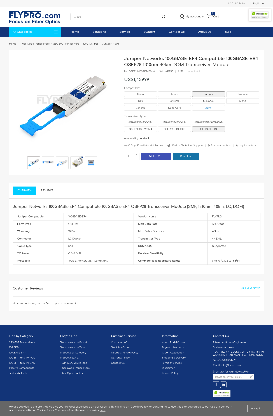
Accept (255, 408)
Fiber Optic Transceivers (75, 368)
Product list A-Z (69, 358)
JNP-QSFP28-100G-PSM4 (209, 122)
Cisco (140, 94)
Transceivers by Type (72, 347)
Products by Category (73, 352)
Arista (174, 94)
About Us (204, 31)
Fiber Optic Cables (71, 373)
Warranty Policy (120, 358)
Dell (140, 101)
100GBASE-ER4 (208, 129)
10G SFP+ (14, 347)
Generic (140, 108)
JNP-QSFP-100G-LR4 (174, 122)
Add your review (250, 288)
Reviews (47, 190)
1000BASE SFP (17, 352)
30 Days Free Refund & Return (145, 145)
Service (125, 31)
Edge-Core (174, 108)
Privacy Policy (170, 373)
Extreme (174, 101)
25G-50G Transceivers (22, 342)
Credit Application (173, 352)
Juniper (208, 94)
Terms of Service (172, 363)
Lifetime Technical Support (187, 145)
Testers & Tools (18, 373)
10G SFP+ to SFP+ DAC (22, 363)
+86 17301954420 (226, 360)
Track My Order (120, 347)
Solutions (99, 31)
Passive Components (21, 368)
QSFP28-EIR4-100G (174, 129)
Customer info (119, 342)
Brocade (242, 94)
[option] (33, 163)
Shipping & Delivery (174, 358)
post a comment (65, 303)
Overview (24, 190)
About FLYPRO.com (173, 342)
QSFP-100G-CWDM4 (140, 129)
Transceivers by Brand (73, 342)
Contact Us (177, 31)
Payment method (221, 145)
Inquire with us (247, 145)
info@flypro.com (231, 365)
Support (149, 31)
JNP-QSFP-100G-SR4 (140, 122)
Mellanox (208, 101)
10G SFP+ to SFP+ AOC (22, 358)
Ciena (242, 101)
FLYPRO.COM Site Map (73, 363)
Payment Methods (173, 347)
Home (75, 31)
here (103, 410)
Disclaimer (168, 368)
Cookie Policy (139, 406)
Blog (228, 31)
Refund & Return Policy (124, 352)
